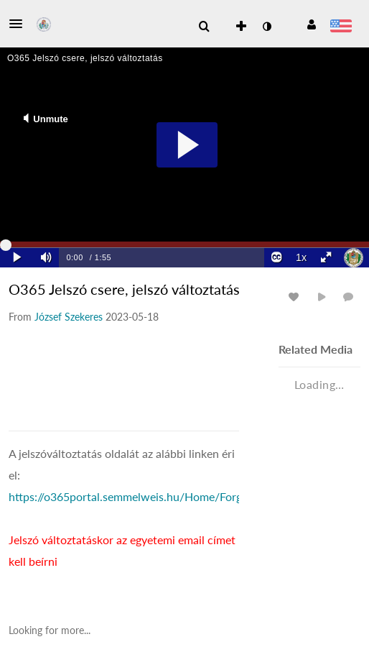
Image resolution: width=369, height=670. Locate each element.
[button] (20, 24)
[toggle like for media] (296, 296)
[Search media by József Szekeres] (68, 317)
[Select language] (340, 27)
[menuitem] (204, 27)
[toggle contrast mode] (266, 27)
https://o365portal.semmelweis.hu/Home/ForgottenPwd (150, 496)
